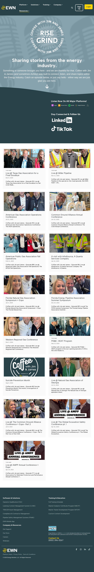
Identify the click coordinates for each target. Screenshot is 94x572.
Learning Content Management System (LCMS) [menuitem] (19, 506)
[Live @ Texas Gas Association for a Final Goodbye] (24, 158)
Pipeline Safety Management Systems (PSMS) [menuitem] (18, 517)
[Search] (72, 7)
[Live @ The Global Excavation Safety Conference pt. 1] (69, 408)
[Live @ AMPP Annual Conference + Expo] (24, 450)
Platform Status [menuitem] (8, 554)
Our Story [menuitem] (6, 533)
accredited (64, 533)
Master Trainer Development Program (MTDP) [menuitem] (64, 510)
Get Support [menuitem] (7, 529)
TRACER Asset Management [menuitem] (13, 510)
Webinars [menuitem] (6, 541)
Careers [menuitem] (5, 537)
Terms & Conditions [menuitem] (29, 554)
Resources (24, 11)
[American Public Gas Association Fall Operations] (24, 243)
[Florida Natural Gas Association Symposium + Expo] (24, 284)
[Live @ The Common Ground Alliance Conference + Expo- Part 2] (24, 408)
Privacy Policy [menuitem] (17, 554)
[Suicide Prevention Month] (24, 367)
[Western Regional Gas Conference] (24, 326)
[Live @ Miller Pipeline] (69, 158)
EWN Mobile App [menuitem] (9, 521)
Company (58, 5)
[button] (76, 549)
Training (47, 5)
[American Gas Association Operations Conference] (24, 201)
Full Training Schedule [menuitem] (55, 502)
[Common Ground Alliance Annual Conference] (69, 201)
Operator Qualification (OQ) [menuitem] (12, 502)
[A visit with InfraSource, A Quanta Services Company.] (69, 243)
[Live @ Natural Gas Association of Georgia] (69, 367)
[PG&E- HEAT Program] (69, 326)
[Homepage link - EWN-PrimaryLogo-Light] (10, 551)
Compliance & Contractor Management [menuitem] (16, 514)
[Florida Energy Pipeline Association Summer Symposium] (69, 284)
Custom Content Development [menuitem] (59, 514)
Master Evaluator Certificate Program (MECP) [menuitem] (64, 506)
